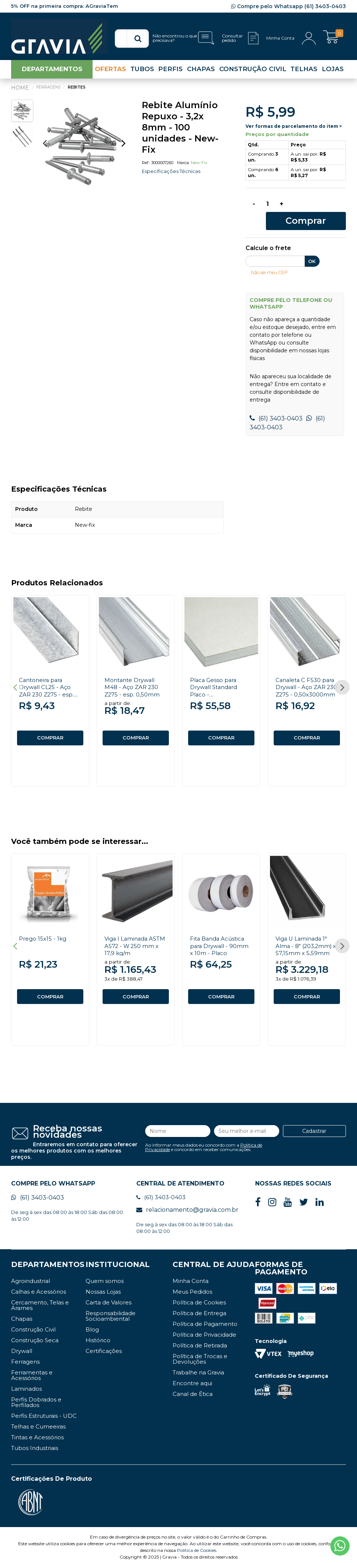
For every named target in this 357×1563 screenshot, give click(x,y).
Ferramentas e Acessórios (32, 1371)
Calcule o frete (268, 237)
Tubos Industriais (34, 1443)
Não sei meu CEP (271, 261)
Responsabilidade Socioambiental (111, 1312)
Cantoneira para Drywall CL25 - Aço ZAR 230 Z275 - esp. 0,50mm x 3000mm (48, 679)
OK (312, 250)
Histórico (98, 1336)
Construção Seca (35, 1336)
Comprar (320, 208)
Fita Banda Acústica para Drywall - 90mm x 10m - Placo (221, 938)
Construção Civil (33, 1325)
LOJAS (333, 72)
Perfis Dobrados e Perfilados (36, 1398)
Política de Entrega (199, 1309)
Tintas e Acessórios (37, 1433)
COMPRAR (50, 726)
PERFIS (170, 72)
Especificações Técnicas (173, 174)
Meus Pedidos (192, 1287)
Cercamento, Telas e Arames (40, 1301)
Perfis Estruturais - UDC (44, 1411)
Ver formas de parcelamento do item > (294, 129)
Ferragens (25, 1357)
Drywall (21, 1346)
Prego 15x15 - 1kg (44, 931)
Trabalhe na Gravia (198, 1368)
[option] (84, 149)
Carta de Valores (108, 1298)
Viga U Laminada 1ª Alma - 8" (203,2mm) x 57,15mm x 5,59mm (306, 938)
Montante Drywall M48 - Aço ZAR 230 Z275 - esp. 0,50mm (133, 675)
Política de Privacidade (204, 1330)
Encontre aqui (192, 1379)
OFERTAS (110, 72)
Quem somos (105, 1276)
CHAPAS (201, 72)
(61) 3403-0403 (276, 407)
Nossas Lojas (103, 1287)
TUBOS (142, 72)
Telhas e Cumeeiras (38, 1422)
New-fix (199, 165)
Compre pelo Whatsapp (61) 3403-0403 (288, 6)
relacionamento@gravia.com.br (187, 1205)
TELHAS (303, 72)
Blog (92, 1325)
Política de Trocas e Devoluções (200, 1354)
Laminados (26, 1384)
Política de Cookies (199, 1298)
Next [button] (123, 145)
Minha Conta (190, 1276)
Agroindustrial (30, 1276)
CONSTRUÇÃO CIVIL (252, 72)
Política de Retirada (200, 1341)
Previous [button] (44, 145)
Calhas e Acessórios (38, 1287)
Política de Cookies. (197, 1546)
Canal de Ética (193, 1389)
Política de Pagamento (205, 1319)
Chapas (21, 1314)
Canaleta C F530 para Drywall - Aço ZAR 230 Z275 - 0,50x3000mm (307, 679)
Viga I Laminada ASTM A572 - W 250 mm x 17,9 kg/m (133, 938)
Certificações (104, 1346)
